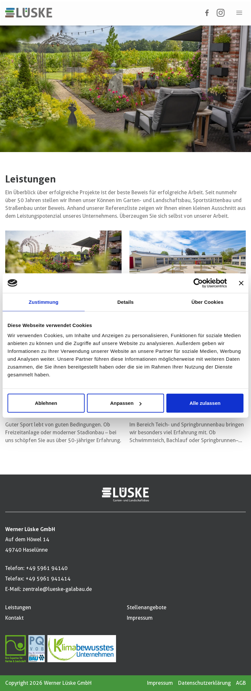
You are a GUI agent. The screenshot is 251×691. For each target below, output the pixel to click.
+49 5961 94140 (47, 568)
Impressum (140, 618)
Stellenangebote (146, 607)
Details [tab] (125, 301)
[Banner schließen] (241, 283)
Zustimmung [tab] (44, 301)
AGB (241, 683)
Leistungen (18, 607)
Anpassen (126, 403)
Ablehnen (46, 403)
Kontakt (14, 618)
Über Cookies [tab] (208, 301)
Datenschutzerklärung (204, 683)
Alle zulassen (205, 403)
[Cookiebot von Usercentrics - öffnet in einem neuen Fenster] (198, 283)
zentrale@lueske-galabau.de (57, 589)
